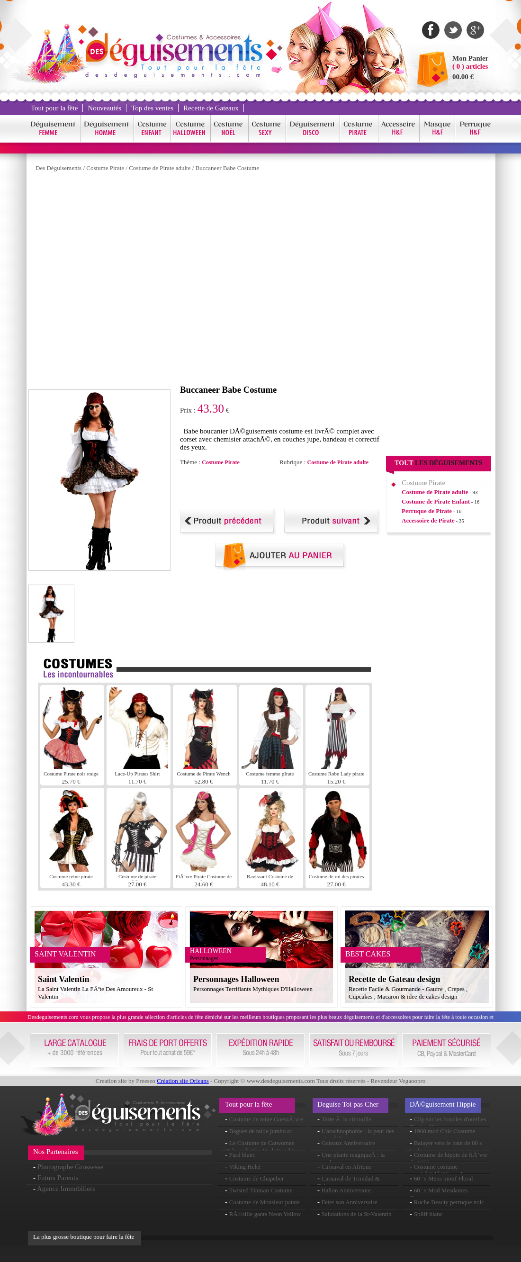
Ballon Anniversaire (346, 1190)
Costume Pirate (105, 167)
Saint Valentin (64, 979)
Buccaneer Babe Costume (227, 167)
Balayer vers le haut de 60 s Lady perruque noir (446, 1146)
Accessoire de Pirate (428, 520)
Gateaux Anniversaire (348, 1142)
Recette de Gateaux (211, 108)
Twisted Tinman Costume (260, 1190)
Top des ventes (152, 108)
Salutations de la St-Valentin (357, 1213)
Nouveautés (104, 108)
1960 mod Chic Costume (445, 1131)
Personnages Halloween (236, 979)
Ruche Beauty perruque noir (449, 1202)
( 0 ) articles (470, 66)
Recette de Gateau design (394, 979)
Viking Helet (245, 1166)
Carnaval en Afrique (346, 1166)
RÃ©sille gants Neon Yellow (265, 1213)
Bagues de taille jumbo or (261, 1131)
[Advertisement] (139, 281)
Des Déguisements (58, 167)
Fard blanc (242, 1154)
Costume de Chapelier (256, 1178)
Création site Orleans (183, 1080)
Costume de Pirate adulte (159, 167)
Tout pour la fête (54, 108)
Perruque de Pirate (427, 510)
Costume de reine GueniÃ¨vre (266, 1119)
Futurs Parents (57, 1177)
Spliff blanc (428, 1213)
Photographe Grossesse (70, 1167)
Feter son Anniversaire (349, 1202)
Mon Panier (470, 58)
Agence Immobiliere (66, 1188)
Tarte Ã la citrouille (346, 1119)
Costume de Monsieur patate (264, 1202)
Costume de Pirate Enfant (436, 501)
